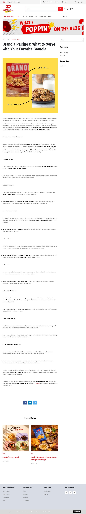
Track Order (25, 497)
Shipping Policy (6, 494)
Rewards (46, 494)
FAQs (57, 2)
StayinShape (63, 66)
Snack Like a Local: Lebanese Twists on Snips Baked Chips (43, 458)
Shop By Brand (8, 16)
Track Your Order (47, 2)
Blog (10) (62, 55)
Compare (64, 2)
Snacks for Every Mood (11, 457)
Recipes (31, 16)
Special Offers (43, 16)
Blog (36, 16)
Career (4, 500)
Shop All (25, 16)
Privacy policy (6, 497)
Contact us (25, 494)
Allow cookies (77, 511)
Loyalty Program (47, 491)
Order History (26, 500)
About (49, 16)
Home (13, 39)
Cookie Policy (46, 511)
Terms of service (6, 491)
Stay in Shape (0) (64, 52)
